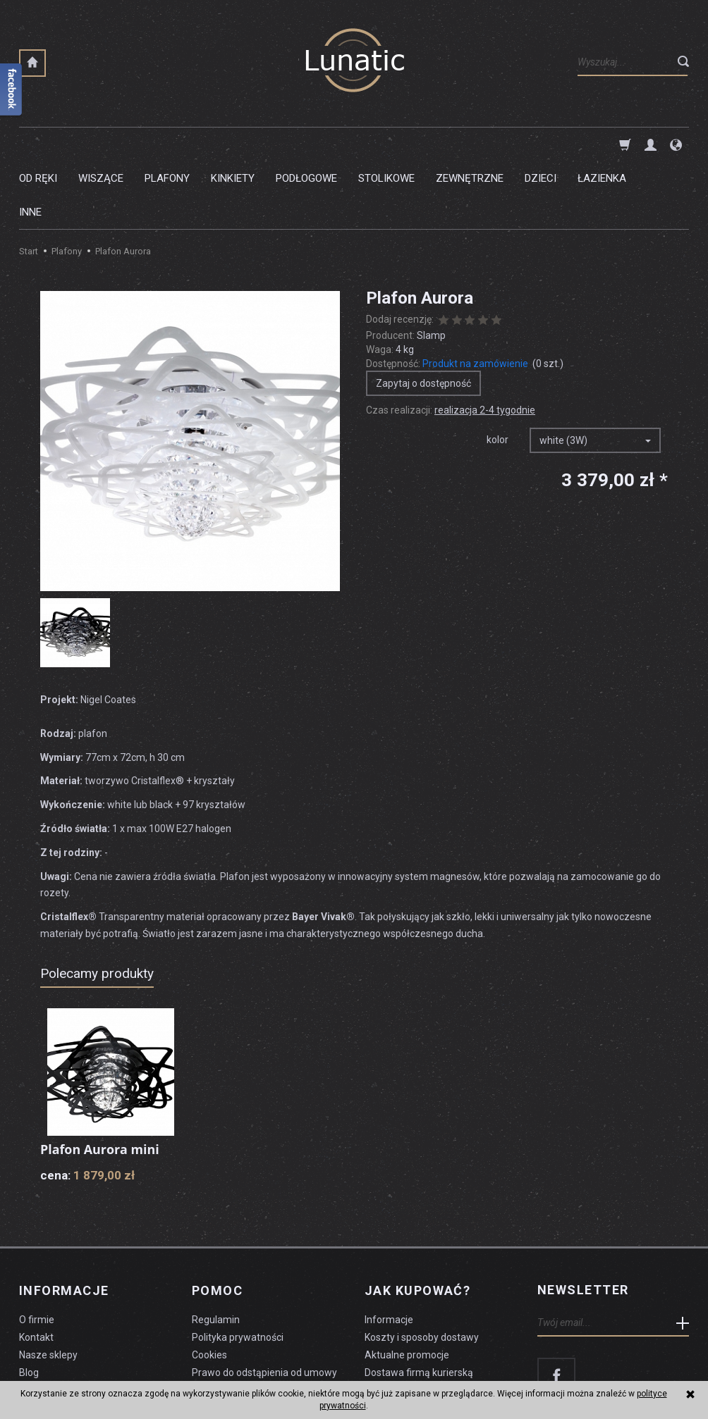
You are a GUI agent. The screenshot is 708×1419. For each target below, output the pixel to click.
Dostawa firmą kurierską (419, 1302)
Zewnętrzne (469, 144)
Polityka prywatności (237, 1267)
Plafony (167, 144)
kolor (497, 372)
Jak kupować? (417, 1222)
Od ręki (38, 144)
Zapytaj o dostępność (423, 315)
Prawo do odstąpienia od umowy (264, 1302)
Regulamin (216, 1250)
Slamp (431, 267)
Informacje (64, 1222)
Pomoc (217, 1222)
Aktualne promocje (407, 1285)
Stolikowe (386, 144)
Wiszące (100, 144)
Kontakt (36, 1267)
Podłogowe (306, 144)
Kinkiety (233, 144)
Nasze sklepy (48, 1285)
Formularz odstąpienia (242, 1320)
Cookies (209, 1285)
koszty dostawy (90, 1374)
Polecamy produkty (97, 906)
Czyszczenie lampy (62, 1320)
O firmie (36, 1250)
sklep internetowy (640, 1374)
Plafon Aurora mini (100, 1081)
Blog (29, 1302)
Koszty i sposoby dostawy (422, 1267)
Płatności (385, 1320)
